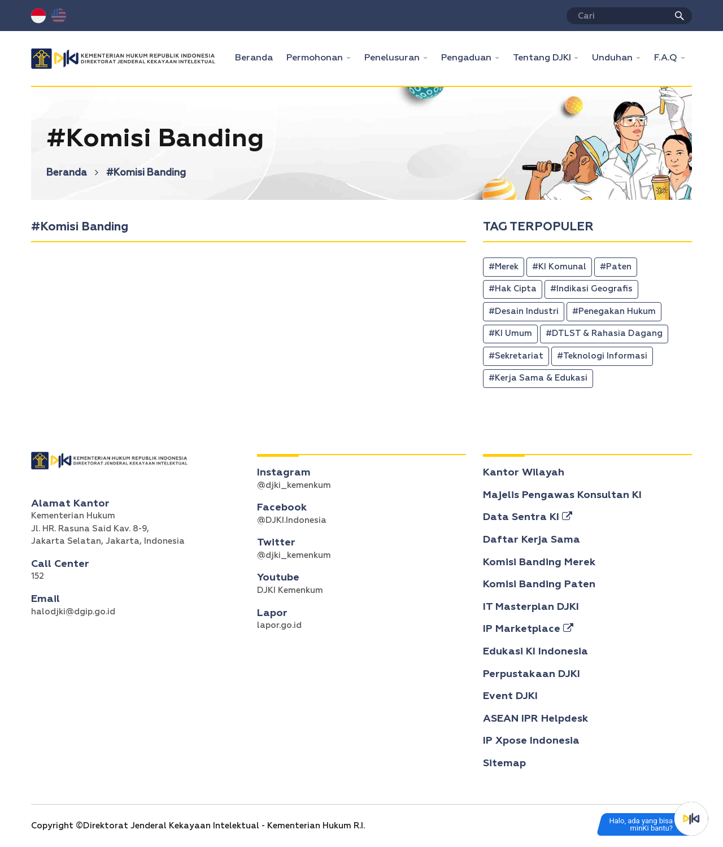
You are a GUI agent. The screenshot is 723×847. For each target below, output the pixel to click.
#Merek (504, 267)
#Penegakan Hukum (614, 311)
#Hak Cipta (513, 289)
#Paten (615, 267)
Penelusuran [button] (393, 58)
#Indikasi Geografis (591, 289)
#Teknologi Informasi (602, 356)
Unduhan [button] (613, 58)
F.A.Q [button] (667, 58)
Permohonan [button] (315, 58)
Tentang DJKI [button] (543, 58)
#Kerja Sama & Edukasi (538, 378)
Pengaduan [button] (467, 58)
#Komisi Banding (146, 173)
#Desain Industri (524, 311)
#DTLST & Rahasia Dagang (604, 333)
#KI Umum (510, 333)
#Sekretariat (516, 356)
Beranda (257, 57)
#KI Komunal (559, 267)
